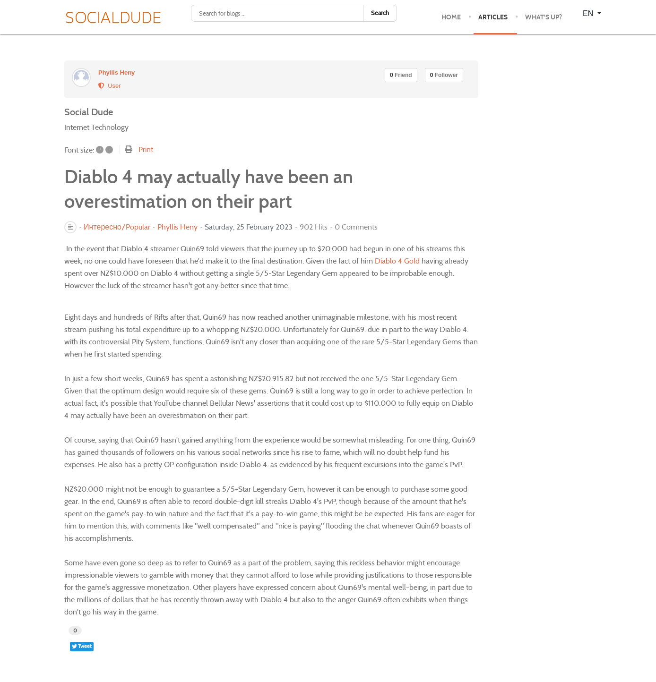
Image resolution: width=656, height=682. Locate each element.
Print (145, 149)
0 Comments (356, 226)
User (109, 85)
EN (589, 13)
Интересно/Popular (117, 227)
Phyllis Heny (116, 72)
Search (380, 13)
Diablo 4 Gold (397, 260)
